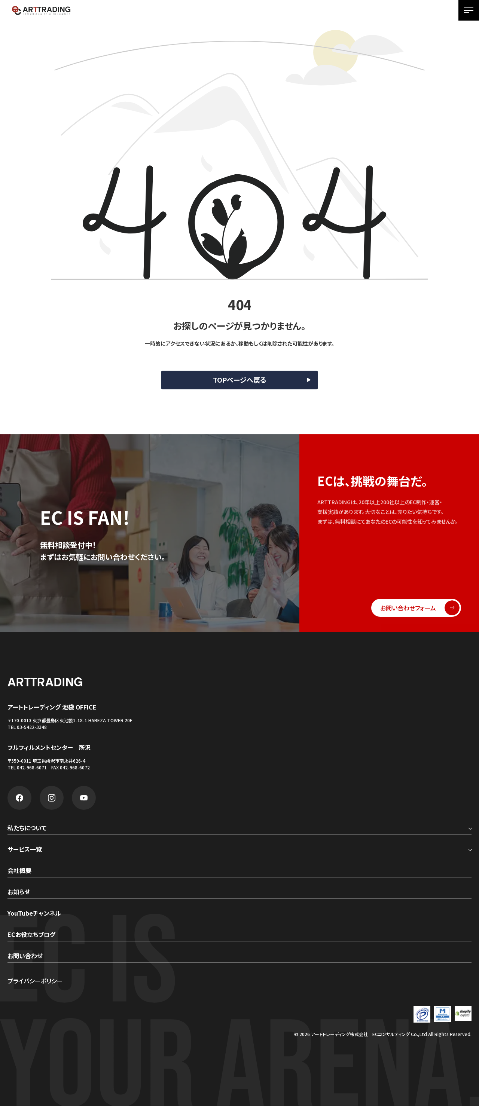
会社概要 (19, 871)
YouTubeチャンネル (34, 913)
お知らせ (18, 892)
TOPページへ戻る (239, 380)
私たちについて (26, 828)
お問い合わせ (25, 956)
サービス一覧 (24, 850)
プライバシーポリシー (35, 980)
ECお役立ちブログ (31, 935)
